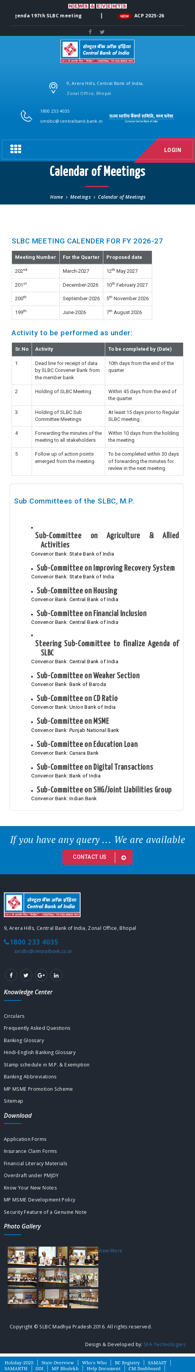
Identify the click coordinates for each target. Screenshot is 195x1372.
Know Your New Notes (30, 1187)
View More (110, 1250)
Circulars (14, 1016)
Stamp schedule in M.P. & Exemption (47, 1064)
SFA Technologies (164, 1344)
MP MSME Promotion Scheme (38, 1089)
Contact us (101, 857)
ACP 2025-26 (148, 16)
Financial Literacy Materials (35, 1163)
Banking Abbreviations (30, 1076)
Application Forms (25, 1139)
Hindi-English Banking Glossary (40, 1052)
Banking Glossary (24, 1040)
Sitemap (14, 1101)
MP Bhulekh (65, 1368)
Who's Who (94, 1362)
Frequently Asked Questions (37, 1028)
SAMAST (157, 1362)
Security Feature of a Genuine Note (45, 1212)
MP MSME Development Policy (40, 1199)
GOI (40, 1368)
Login (172, 150)
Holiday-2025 (19, 1362)
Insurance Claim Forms (30, 1151)
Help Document (104, 1368)
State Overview (58, 1362)
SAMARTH (16, 1368)
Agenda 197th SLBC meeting (45, 16)
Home (56, 197)
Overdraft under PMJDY (31, 1175)
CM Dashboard (145, 1368)
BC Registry (127, 1362)
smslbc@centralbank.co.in (43, 951)
